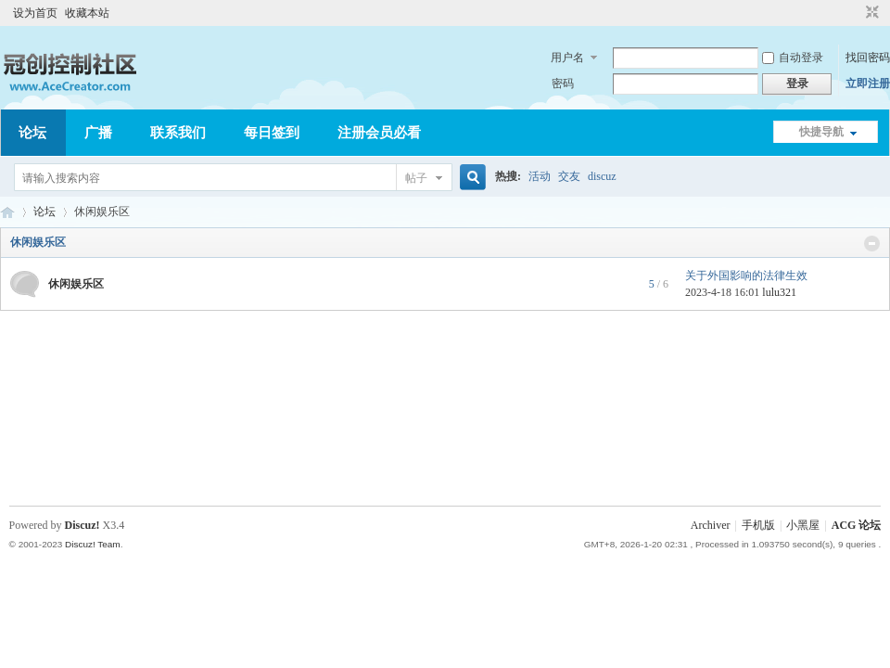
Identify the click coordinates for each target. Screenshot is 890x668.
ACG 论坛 (7, 212)
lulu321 (779, 292)
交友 (569, 176)
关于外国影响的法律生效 (746, 275)
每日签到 (271, 132)
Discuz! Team (93, 544)
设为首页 (35, 12)
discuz (602, 176)
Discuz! (82, 525)
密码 (563, 83)
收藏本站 (87, 12)
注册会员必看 (379, 132)
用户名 (567, 57)
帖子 (416, 178)
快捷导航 (821, 131)
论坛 (32, 132)
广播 (98, 132)
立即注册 (868, 83)
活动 (539, 176)
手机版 (758, 525)
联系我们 (178, 132)
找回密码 (868, 57)
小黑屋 (803, 525)
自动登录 (792, 57)
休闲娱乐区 (38, 242)
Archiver (711, 525)
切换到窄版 (870, 13)
